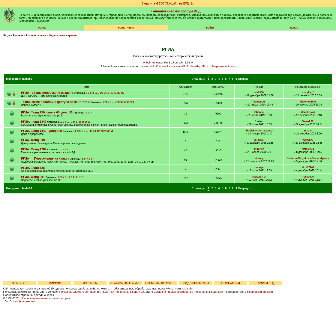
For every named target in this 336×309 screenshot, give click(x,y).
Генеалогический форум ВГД (176, 11)
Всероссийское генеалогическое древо (46, 298)
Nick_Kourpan (158, 66)
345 (114, 93)
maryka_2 (308, 92)
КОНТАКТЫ (90, 283)
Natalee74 (308, 149)
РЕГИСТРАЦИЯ (126, 28)
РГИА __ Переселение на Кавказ (45, 158)
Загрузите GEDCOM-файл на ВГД (165, 3)
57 (77, 122)
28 (132, 102)
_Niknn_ (205, 66)
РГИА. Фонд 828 (33, 167)
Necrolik (194, 66)
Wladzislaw (308, 112)
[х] (192, 3)
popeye (259, 167)
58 (80, 122)
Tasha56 (27, 78)
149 (90, 131)
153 (107, 131)
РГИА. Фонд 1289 (34, 149)
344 (110, 93)
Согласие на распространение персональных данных (188, 291)
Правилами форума (260, 291)
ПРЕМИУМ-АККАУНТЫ (160, 283)
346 (118, 93)
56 (74, 122)
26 (126, 102)
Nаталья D (259, 176)
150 (94, 131)
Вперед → (244, 78)
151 (98, 131)
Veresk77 (308, 121)
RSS (57, 295)
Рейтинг (151, 62)
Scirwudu (259, 101)
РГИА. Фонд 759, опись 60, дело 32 (47, 112)
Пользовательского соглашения (79, 291)
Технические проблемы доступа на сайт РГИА (55, 102)
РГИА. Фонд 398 (33, 140)
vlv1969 (259, 92)
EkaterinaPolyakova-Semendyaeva (308, 158)
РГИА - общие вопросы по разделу (47, 92)
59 (83, 122)
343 (106, 93)
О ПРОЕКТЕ (20, 283)
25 (123, 102)
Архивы (18, 35)
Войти (210, 28)
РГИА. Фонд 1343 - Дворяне (41, 131)
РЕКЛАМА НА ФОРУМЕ (125, 283)
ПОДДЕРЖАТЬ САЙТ (195, 283)
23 (117, 102)
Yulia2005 (308, 176)
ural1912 (183, 66)
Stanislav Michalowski (259, 130)
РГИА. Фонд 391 (33, 177)
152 (103, 131)
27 (129, 102)
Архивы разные (36, 35)
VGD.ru (42, 28)
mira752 (259, 149)
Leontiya (172, 66)
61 (89, 122)
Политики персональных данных (123, 291)
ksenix (231, 66)
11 (78, 177)
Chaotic (259, 112)
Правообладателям (21, 301)
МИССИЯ (55, 283)
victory (259, 158)
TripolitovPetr (308, 101)
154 (111, 131)
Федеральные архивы (63, 35)
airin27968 (308, 167)
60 (86, 122)
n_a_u (308, 130)
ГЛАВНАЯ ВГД (230, 283)
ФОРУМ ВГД (266, 283)
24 (120, 102)
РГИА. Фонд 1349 (34, 121)
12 (81, 177)
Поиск (294, 28)
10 (75, 177)
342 (102, 93)
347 (122, 93)
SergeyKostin (218, 66)
